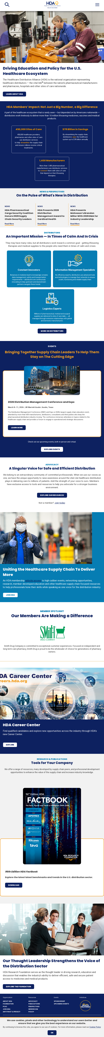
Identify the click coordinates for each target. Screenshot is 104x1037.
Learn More (17, 427)
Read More (9, 224)
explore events (52, 449)
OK (52, 1032)
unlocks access (33, 580)
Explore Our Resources (52, 495)
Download (13, 885)
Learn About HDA (14, 94)
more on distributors (52, 331)
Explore (10, 745)
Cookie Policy (95, 1027)
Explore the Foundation (18, 986)
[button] (7, 4)
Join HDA (10, 595)
